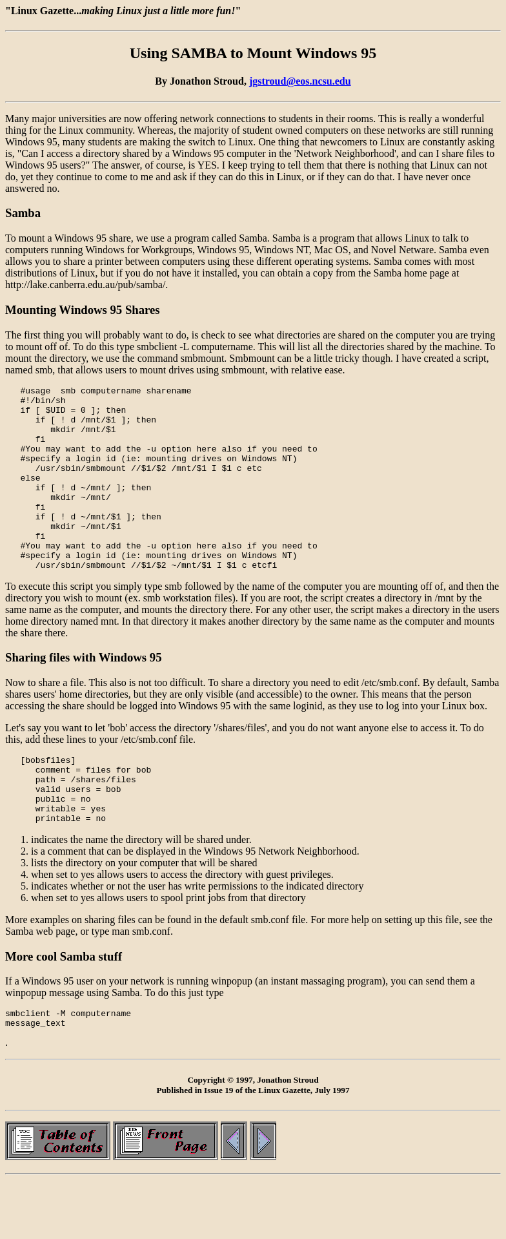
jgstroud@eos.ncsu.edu (300, 81)
